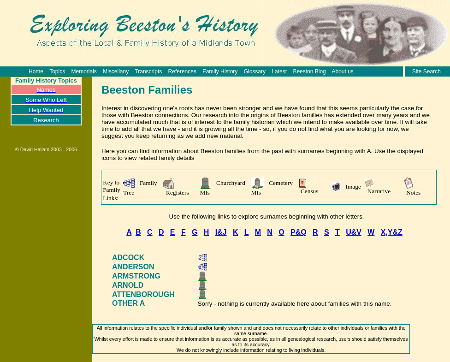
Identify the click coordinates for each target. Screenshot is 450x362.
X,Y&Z (392, 232)
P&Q (298, 232)
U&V (353, 232)
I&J (221, 232)
